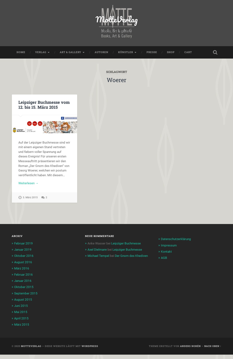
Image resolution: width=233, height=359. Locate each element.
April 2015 (21, 318)
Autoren (101, 52)
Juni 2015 (21, 306)
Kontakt (166, 251)
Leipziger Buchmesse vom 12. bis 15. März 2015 (44, 104)
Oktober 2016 (23, 256)
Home (21, 52)
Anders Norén (190, 346)
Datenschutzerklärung (176, 239)
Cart (188, 52)
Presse (152, 52)
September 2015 (25, 293)
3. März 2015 (30, 197)
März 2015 (21, 324)
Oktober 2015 (23, 287)
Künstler (125, 52)
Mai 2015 (20, 312)
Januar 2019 (22, 249)
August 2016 (23, 262)
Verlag (40, 52)
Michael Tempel (98, 256)
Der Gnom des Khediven (131, 256)
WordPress (90, 346)
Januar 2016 (22, 281)
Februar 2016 (23, 274)
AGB (164, 258)
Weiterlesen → (28, 183)
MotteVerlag (117, 19)
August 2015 (23, 299)
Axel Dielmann (97, 249)
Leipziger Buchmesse (126, 243)
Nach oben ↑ (212, 346)
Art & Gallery (70, 52)
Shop (171, 52)
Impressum (169, 245)
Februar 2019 (23, 243)
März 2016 (21, 268)
